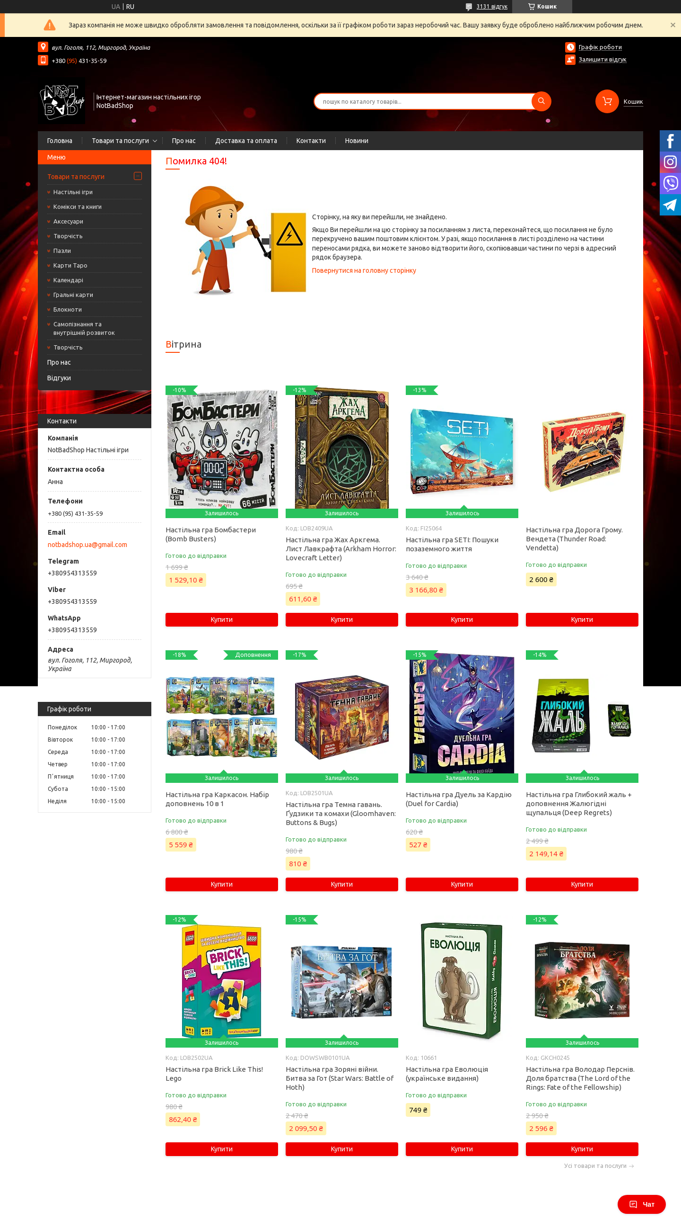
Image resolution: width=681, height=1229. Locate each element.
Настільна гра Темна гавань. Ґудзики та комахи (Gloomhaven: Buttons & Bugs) (341, 813)
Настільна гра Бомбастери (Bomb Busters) (211, 534)
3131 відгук (492, 6)
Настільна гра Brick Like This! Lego (214, 1073)
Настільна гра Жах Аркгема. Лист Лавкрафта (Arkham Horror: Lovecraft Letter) (341, 549)
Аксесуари (68, 221)
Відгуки (59, 378)
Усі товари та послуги (595, 1166)
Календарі (68, 280)
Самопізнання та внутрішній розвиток (84, 328)
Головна (59, 140)
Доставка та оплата (246, 140)
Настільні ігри (73, 191)
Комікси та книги (77, 206)
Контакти (311, 140)
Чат (642, 1204)
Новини (356, 140)
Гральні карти (73, 294)
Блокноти (67, 309)
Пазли (62, 250)
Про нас (184, 140)
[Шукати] (541, 101)
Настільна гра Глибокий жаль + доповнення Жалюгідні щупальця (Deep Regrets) (579, 803)
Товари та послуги (120, 140)
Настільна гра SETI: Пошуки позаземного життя (452, 544)
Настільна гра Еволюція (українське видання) (447, 1073)
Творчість (68, 236)
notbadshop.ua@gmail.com (87, 544)
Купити (222, 619)
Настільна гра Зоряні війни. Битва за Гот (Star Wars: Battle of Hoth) (339, 1078)
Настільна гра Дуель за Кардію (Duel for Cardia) (459, 798)
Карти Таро (70, 265)
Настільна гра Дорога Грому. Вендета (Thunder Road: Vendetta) (574, 539)
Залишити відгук (603, 59)
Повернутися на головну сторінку (364, 270)
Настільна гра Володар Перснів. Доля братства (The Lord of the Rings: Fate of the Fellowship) (580, 1078)
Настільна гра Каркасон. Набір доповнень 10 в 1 (217, 798)
